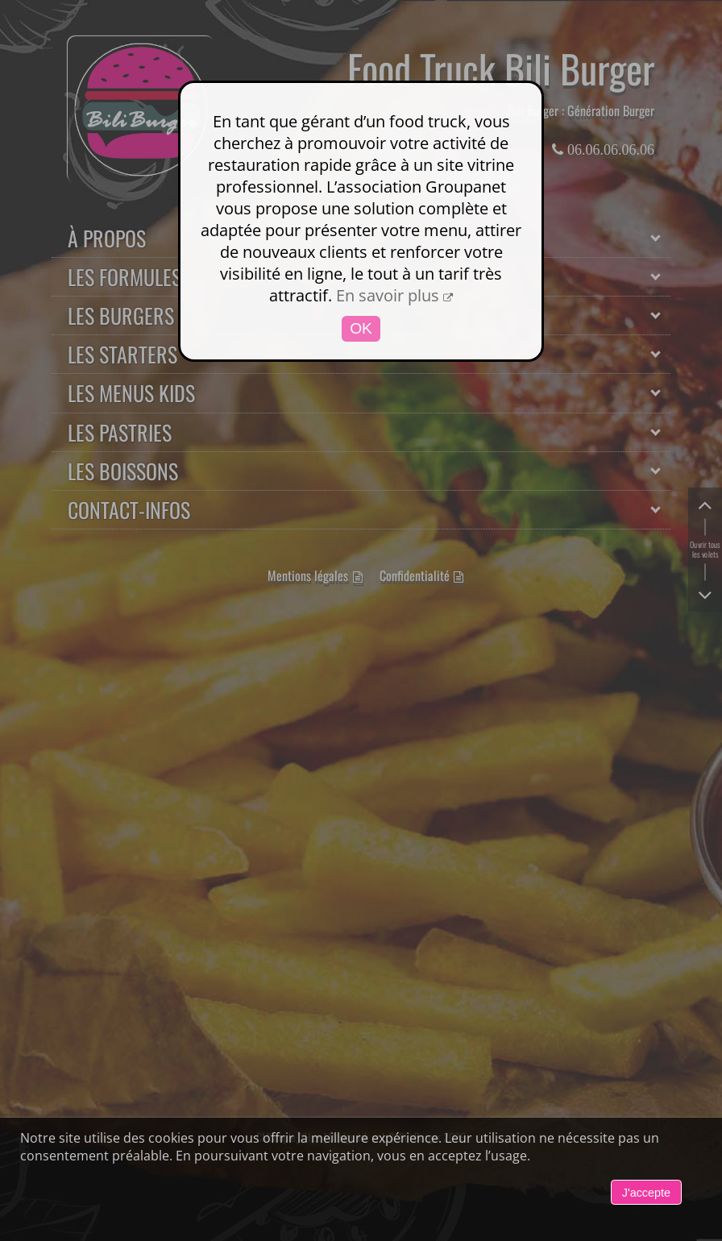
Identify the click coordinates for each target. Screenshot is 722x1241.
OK (361, 328)
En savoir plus (387, 295)
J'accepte (646, 1192)
